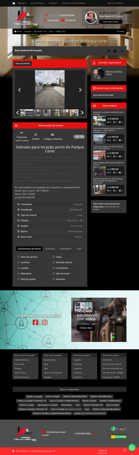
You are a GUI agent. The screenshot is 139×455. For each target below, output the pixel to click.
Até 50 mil (107, 360)
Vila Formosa (20, 372)
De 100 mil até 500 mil (112, 368)
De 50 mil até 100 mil (112, 364)
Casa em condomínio (53, 372)
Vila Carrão (19, 364)
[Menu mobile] (14, 3)
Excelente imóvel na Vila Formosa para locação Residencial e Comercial (108, 180)
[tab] (23, 63)
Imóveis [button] (21, 3)
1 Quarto (77, 360)
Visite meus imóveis (111, 22)
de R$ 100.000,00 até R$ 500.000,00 (90, 413)
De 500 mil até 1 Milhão (113, 372)
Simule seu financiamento (74, 3)
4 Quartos (77, 372)
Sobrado (47, 377)
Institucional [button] (36, 3)
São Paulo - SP (40, 31)
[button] (82, 17)
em (74, 396)
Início (18, 31)
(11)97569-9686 (66, 15)
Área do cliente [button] (114, 3)
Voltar (121, 31)
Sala (45, 368)
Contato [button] (52, 3)
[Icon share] (51, 20)
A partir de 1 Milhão (111, 377)
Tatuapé (17, 368)
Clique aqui (98, 206)
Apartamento (50, 360)
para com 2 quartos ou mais (66, 409)
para (34, 397)
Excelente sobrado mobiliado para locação (108, 113)
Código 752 (60, 31)
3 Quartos (77, 368)
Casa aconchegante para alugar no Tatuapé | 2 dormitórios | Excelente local (108, 130)
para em (32, 401)
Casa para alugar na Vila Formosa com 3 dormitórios (108, 147)
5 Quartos (77, 377)
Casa (51, 31)
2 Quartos (77, 364)
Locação (27, 31)
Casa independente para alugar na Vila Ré (108, 163)
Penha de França (21, 377)
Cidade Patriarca (21, 360)
